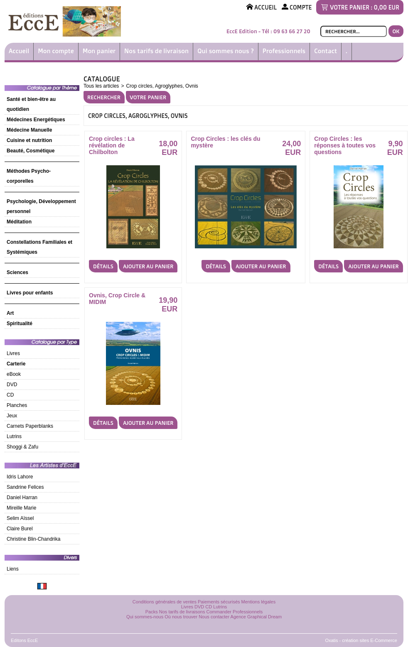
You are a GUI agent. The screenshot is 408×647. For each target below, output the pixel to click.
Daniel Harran (22, 497)
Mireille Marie (21, 508)
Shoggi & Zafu (22, 447)
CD (10, 395)
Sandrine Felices (25, 487)
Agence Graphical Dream (256, 616)
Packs (151, 611)
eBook (14, 374)
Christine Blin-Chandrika (33, 539)
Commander (219, 611)
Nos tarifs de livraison (156, 51)
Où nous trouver (181, 616)
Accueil (19, 51)
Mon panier (99, 51)
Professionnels (284, 51)
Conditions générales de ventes (165, 601)
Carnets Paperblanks (30, 426)
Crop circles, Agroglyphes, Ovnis (162, 86)
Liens (13, 569)
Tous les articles (101, 86)
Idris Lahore (20, 477)
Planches (17, 405)
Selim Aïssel (20, 518)
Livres (13, 353)
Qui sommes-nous (144, 616)
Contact (325, 51)
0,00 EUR (386, 7)
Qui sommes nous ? (225, 51)
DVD (12, 384)
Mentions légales (258, 601)
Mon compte (56, 51)
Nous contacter (214, 616)
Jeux (12, 416)
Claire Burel (20, 529)
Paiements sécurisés (219, 601)
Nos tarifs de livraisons (182, 611)
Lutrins (14, 436)
